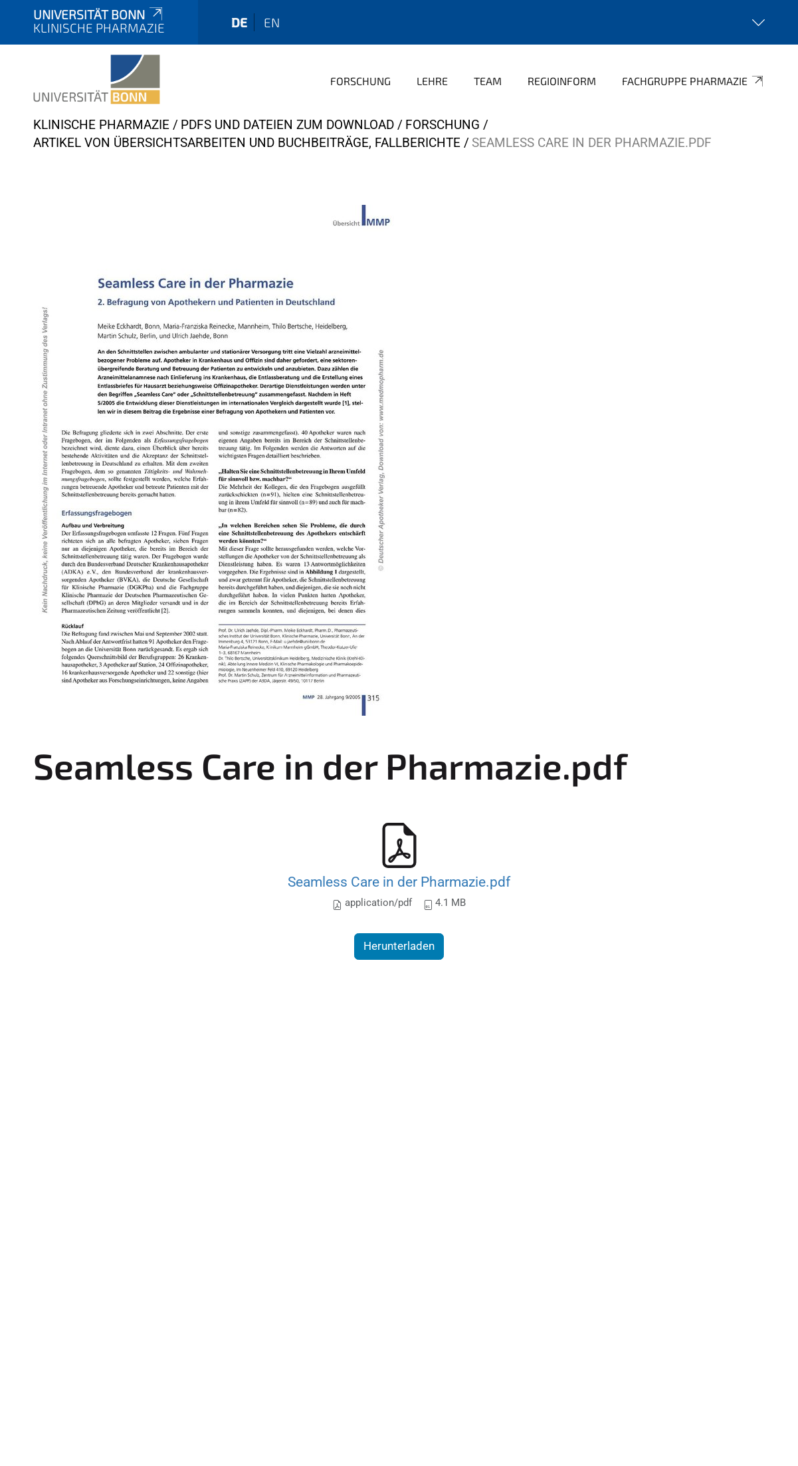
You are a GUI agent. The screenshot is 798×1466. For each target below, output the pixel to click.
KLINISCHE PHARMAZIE (101, 124)
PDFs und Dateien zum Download (287, 124)
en (272, 22)
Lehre (432, 80)
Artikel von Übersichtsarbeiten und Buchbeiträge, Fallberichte (246, 142)
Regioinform (562, 80)
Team (488, 80)
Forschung (360, 80)
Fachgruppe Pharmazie (693, 81)
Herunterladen (399, 946)
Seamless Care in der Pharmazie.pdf (399, 881)
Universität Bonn (99, 14)
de (239, 22)
